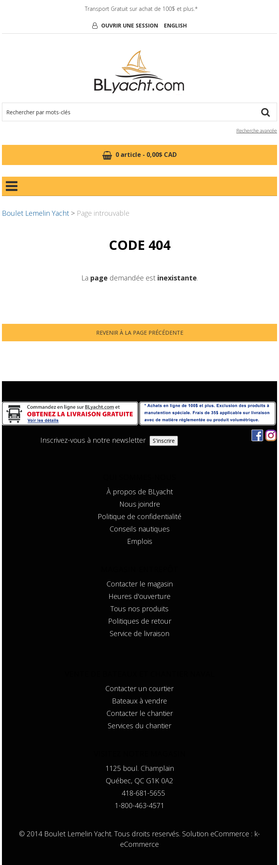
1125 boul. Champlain (139, 768)
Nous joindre (139, 504)
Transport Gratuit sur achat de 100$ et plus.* (141, 8)
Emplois (139, 541)
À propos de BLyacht (140, 491)
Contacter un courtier (139, 688)
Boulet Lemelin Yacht (35, 213)
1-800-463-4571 (139, 805)
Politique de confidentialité (139, 516)
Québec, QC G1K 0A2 (139, 780)
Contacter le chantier (140, 713)
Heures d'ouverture (139, 596)
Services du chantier (139, 725)
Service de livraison (139, 633)
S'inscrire (164, 440)
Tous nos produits (139, 608)
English (175, 25)
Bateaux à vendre (139, 700)
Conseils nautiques (140, 528)
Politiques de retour (139, 621)
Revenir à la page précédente (139, 332)
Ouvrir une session (129, 25)
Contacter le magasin (140, 583)
